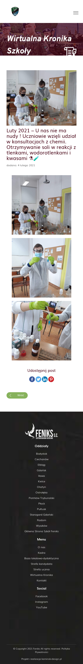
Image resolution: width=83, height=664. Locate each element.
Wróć (20, 395)
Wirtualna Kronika (41, 575)
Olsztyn (41, 487)
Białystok (41, 453)
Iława (41, 476)
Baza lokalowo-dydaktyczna (41, 558)
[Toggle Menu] (75, 12)
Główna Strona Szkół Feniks (41, 531)
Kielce (41, 481)
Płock (41, 503)
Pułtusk (41, 509)
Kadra (41, 553)
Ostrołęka (41, 492)
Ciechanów (41, 459)
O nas (41, 547)
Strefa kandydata (41, 564)
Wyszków (41, 525)
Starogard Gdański (41, 514)
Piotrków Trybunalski (41, 498)
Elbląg (41, 465)
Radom (41, 520)
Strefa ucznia (41, 569)
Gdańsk (41, 470)
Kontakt (41, 580)
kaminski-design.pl (52, 658)
